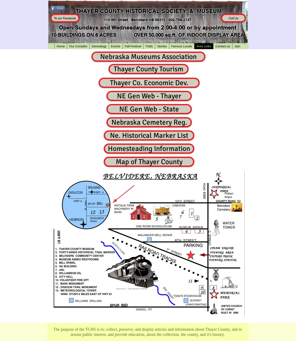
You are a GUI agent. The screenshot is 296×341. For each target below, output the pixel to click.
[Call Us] (233, 18)
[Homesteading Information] (149, 149)
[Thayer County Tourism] (148, 69)
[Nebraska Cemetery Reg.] (149, 122)
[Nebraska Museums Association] (148, 57)
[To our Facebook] (65, 18)
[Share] (57, 8)
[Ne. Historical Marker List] (149, 135)
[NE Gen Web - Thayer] (149, 96)
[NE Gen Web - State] (149, 109)
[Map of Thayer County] (149, 162)
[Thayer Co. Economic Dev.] (149, 83)
